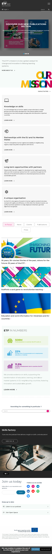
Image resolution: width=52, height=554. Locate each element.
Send (20, 492)
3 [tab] (26, 53)
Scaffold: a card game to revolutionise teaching (22, 290)
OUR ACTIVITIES (43, 91)
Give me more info (45, 549)
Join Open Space (12, 512)
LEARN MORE (8, 120)
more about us (7, 70)
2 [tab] (25, 53)
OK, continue (35, 549)
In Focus (8, 225)
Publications (42, 225)
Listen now (9, 441)
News (19, 225)
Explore (26, 39)
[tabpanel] (26, 33)
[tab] (8, 224)
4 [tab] (28, 53)
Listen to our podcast (13, 506)
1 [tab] (23, 53)
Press (26, 230)
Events (29, 225)
